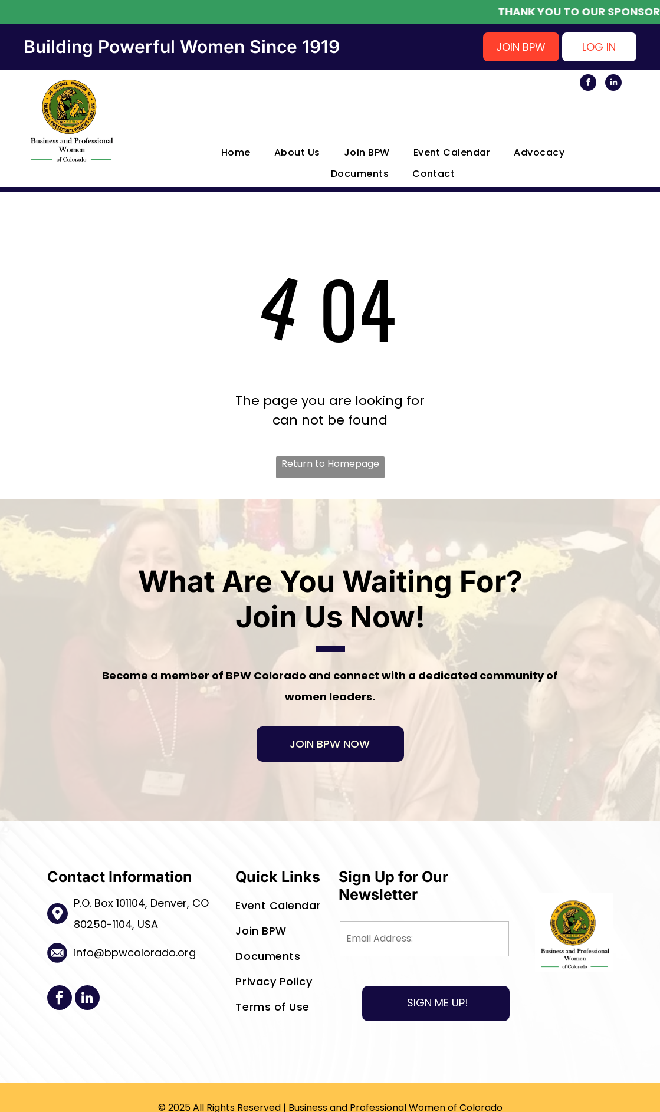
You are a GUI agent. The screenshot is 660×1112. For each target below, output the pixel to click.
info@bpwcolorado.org (135, 952)
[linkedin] (613, 84)
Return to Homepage (330, 464)
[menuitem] (224, 152)
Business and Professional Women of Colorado (395, 1091)
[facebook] (588, 84)
